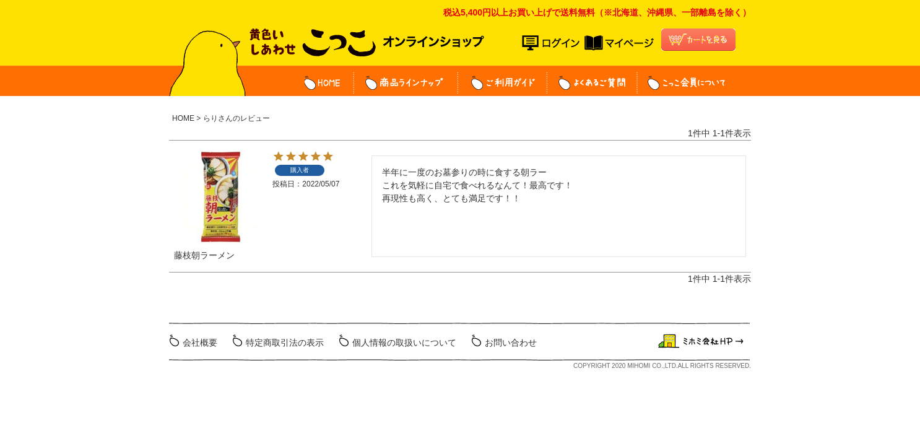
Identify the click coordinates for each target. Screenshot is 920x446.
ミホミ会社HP (702, 341)
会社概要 (200, 343)
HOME (329, 83)
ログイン (553, 43)
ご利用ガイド (502, 83)
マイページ (619, 43)
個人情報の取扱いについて (404, 343)
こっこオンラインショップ (367, 47)
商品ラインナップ (406, 83)
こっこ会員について (681, 83)
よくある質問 (592, 83)
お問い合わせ (511, 343)
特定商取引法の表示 (285, 343)
